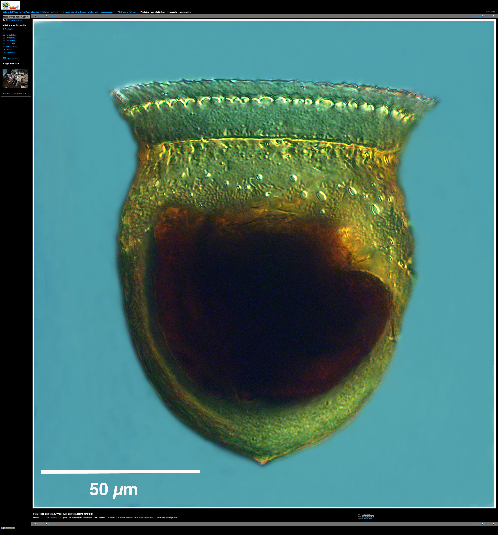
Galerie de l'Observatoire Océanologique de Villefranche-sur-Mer (31, 12)
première (40, 16)
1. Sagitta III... (8, 29)
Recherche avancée (14, 20)
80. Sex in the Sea (10, 46)
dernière (489, 16)
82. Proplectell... (9, 52)
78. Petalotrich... (9, 41)
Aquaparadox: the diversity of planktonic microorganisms (88, 12)
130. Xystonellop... (10, 58)
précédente (53, 16)
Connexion (490, 12)
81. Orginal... (8, 49)
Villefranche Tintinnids (128, 12)
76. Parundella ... (10, 35)
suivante (477, 16)
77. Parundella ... (10, 38)
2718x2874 (368, 518)
